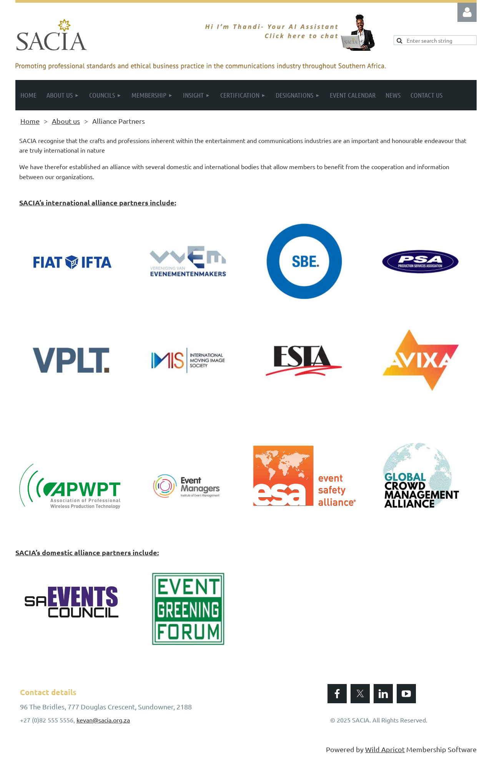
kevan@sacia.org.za (103, 720)
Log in (467, 12)
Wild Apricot (385, 749)
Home (30, 121)
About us (66, 121)
